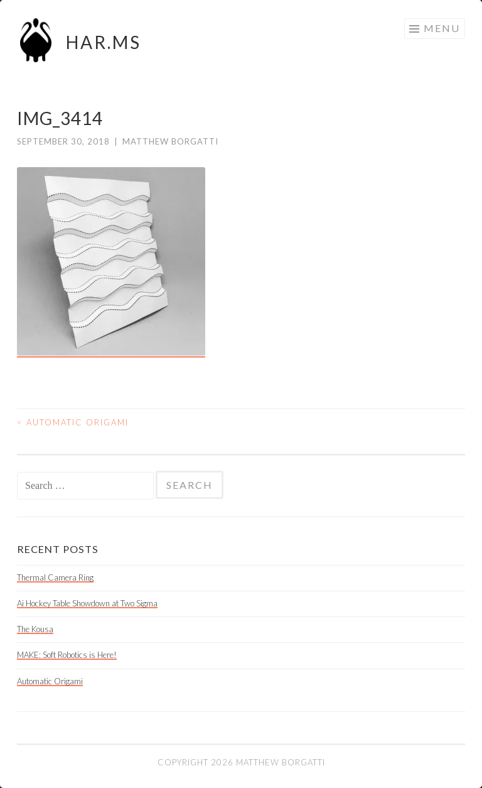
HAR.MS (103, 42)
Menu (442, 28)
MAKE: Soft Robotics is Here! (67, 655)
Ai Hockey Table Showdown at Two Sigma (87, 603)
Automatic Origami (73, 422)
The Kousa (35, 629)
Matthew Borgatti (170, 141)
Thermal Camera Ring (55, 577)
